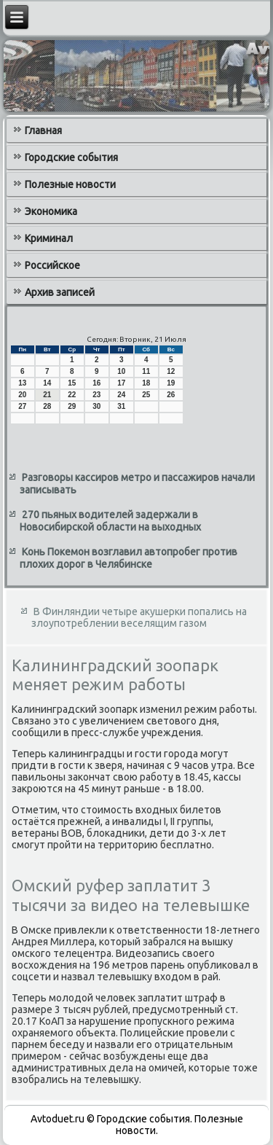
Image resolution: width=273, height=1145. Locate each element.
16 (96, 383)
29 (72, 406)
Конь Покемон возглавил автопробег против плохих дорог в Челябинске (128, 558)
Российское (52, 265)
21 (47, 395)
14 (47, 383)
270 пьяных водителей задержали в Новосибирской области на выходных (110, 521)
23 (96, 395)
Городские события (71, 157)
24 (121, 395)
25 (146, 395)
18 (146, 383)
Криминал (49, 238)
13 (22, 383)
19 (171, 383)
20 (22, 395)
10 (121, 371)
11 (146, 371)
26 (171, 395)
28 (47, 406)
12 (171, 371)
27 (22, 406)
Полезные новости (70, 184)
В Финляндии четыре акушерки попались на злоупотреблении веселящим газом (139, 617)
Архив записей (60, 292)
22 (72, 395)
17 (121, 383)
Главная (43, 130)
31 (121, 406)
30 (96, 406)
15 (72, 383)
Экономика (51, 211)
